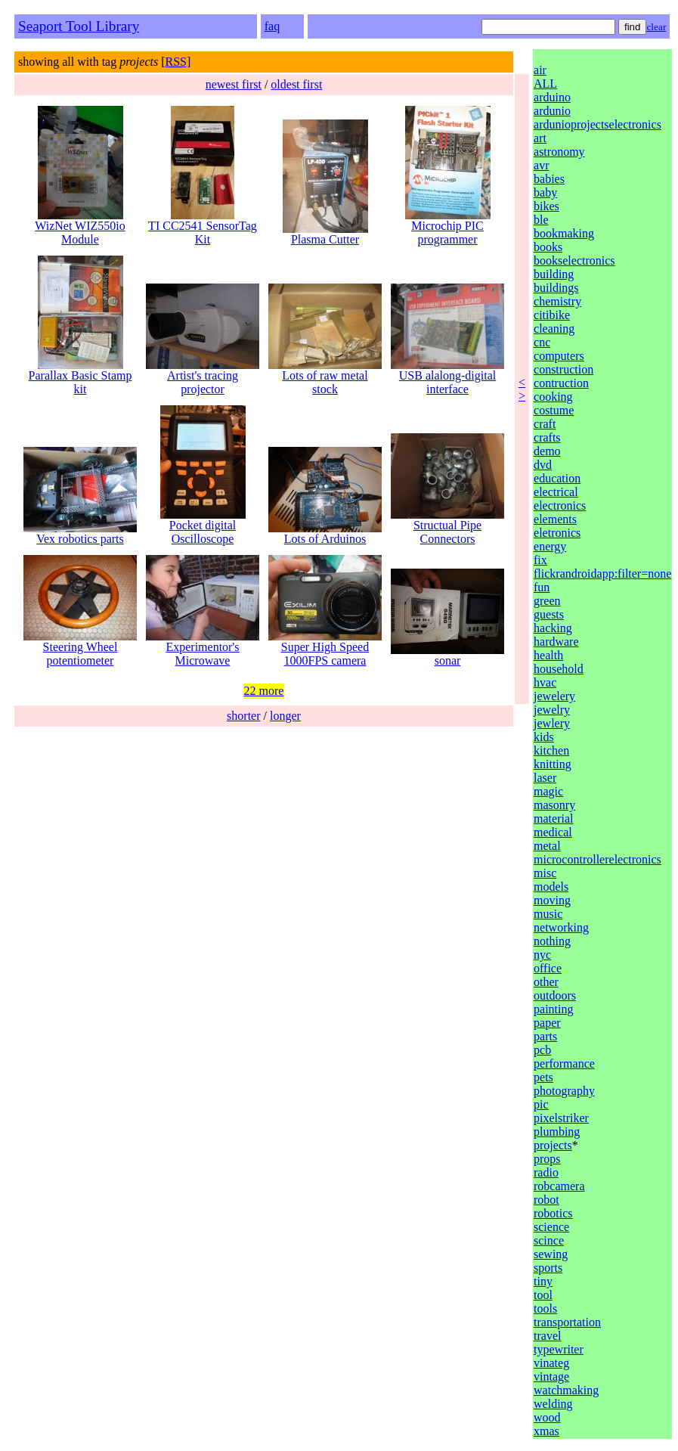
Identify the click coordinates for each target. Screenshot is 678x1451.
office (548, 968)
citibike (552, 314)
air (540, 70)
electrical (556, 491)
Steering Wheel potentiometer (80, 648)
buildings (556, 287)
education (557, 478)
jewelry (552, 709)
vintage (551, 1376)
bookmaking (564, 233)
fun (542, 587)
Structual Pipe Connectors (447, 526)
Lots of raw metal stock (325, 376)
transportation (567, 1322)
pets (543, 1077)
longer (285, 715)
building (554, 274)
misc (545, 873)
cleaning (554, 328)
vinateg (551, 1362)
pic (541, 1104)
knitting (552, 764)
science (551, 1226)
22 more (264, 690)
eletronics (557, 532)
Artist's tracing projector (202, 376)
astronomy (559, 151)
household (559, 668)
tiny (543, 1281)
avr (541, 165)
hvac (545, 682)
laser (545, 777)
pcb (542, 1049)
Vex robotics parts (80, 533)
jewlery (552, 723)
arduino (552, 97)
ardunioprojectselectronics (597, 124)
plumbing (557, 1131)
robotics (553, 1213)
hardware (556, 641)
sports (548, 1267)
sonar (447, 655)
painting (553, 1009)
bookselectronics (574, 260)
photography (564, 1090)
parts (545, 1036)
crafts (547, 437)
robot (546, 1199)
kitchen (551, 750)
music (548, 913)
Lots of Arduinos (325, 533)
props (547, 1158)
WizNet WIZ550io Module (80, 227)
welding (553, 1403)
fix (540, 559)
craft (545, 423)
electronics (560, 505)
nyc (542, 954)
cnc (542, 342)
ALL (545, 83)
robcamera (559, 1186)
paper (547, 1022)
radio (546, 1172)
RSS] (178, 61)
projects (553, 1145)
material (553, 818)
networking (561, 927)
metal (547, 845)
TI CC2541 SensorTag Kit (202, 227)
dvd (543, 464)
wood (547, 1417)
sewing (551, 1254)
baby (545, 192)
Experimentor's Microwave (202, 648)
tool (543, 1294)
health (548, 655)
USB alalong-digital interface (447, 376)
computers (559, 355)
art (540, 138)
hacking (553, 628)
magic (548, 791)
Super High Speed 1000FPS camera (325, 648)
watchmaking (566, 1390)
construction (563, 369)
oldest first (296, 84)
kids (544, 736)
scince (549, 1240)
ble (541, 219)
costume (554, 410)
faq (272, 26)
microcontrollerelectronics (597, 859)
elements (555, 519)
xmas (546, 1431)
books (548, 246)
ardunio (552, 110)
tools (545, 1308)
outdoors (555, 995)
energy (550, 546)
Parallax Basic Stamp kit (80, 376)
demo (547, 451)
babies (549, 178)
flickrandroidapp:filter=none (602, 573)
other (546, 981)
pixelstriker (561, 1118)
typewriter (559, 1349)
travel (547, 1335)
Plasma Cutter (325, 234)
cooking (553, 396)
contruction (561, 383)
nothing (552, 941)
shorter (243, 715)
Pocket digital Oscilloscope (203, 526)
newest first (234, 84)
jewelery (554, 696)
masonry (554, 804)
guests (549, 614)
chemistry (557, 301)
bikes (546, 206)
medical (553, 832)
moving (552, 900)
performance (564, 1063)
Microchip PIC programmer (448, 227)
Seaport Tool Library (78, 26)
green (547, 600)
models (551, 886)
